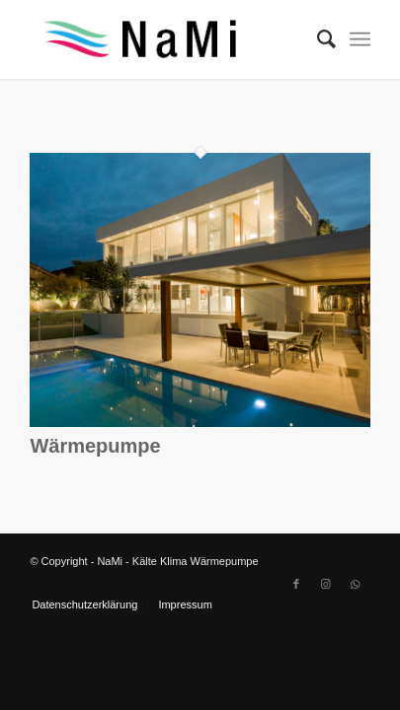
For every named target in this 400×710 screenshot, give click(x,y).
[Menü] (360, 39)
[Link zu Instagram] (326, 584)
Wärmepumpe (95, 446)
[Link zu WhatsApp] (355, 584)
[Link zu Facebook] (296, 584)
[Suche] (316, 39)
